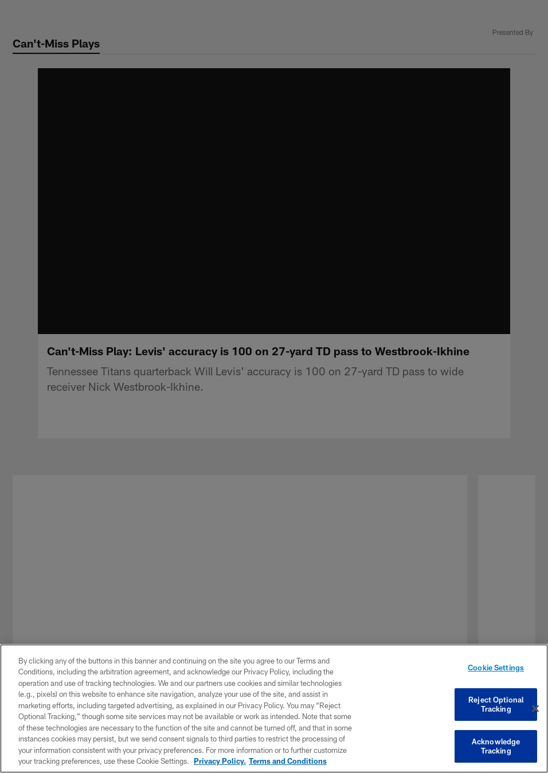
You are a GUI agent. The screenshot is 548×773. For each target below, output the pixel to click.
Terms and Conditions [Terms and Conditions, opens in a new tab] (288, 761)
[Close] (535, 708)
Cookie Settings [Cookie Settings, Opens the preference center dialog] (496, 671)
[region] (274, 708)
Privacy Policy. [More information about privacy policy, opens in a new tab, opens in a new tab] (220, 761)
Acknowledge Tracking (496, 743)
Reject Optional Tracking (495, 705)
